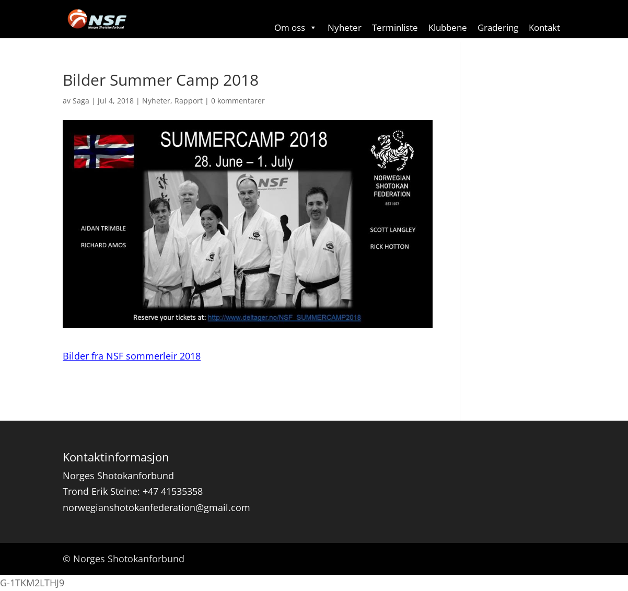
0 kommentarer (238, 101)
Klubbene (447, 27)
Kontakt (544, 27)
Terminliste (395, 27)
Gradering (498, 27)
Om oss (295, 27)
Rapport (189, 101)
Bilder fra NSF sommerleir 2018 (132, 356)
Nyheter (345, 27)
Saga (81, 101)
